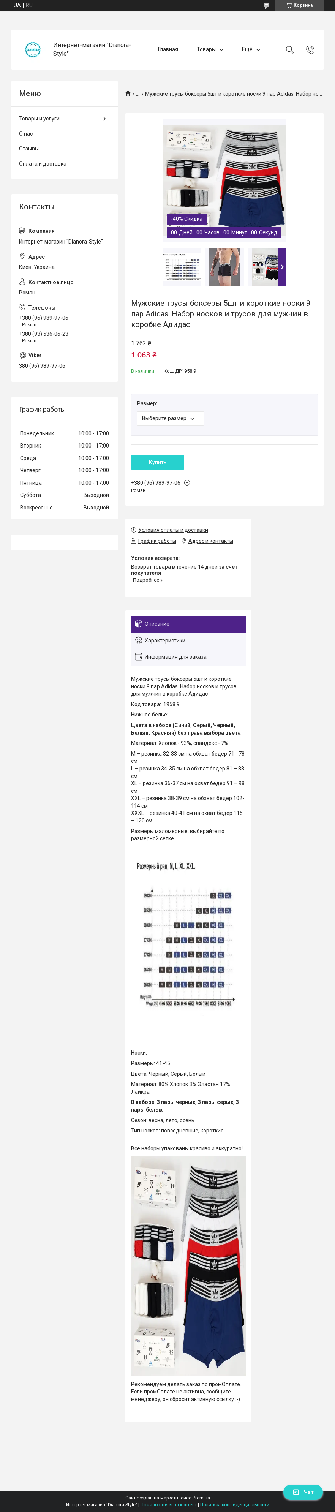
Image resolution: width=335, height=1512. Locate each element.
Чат (303, 1492)
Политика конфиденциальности (234, 1504)
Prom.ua (201, 1498)
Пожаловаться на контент (169, 1504)
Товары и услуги (39, 118)
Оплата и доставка (42, 164)
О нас (26, 134)
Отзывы (29, 149)
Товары (206, 49)
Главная (168, 49)
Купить (158, 462)
